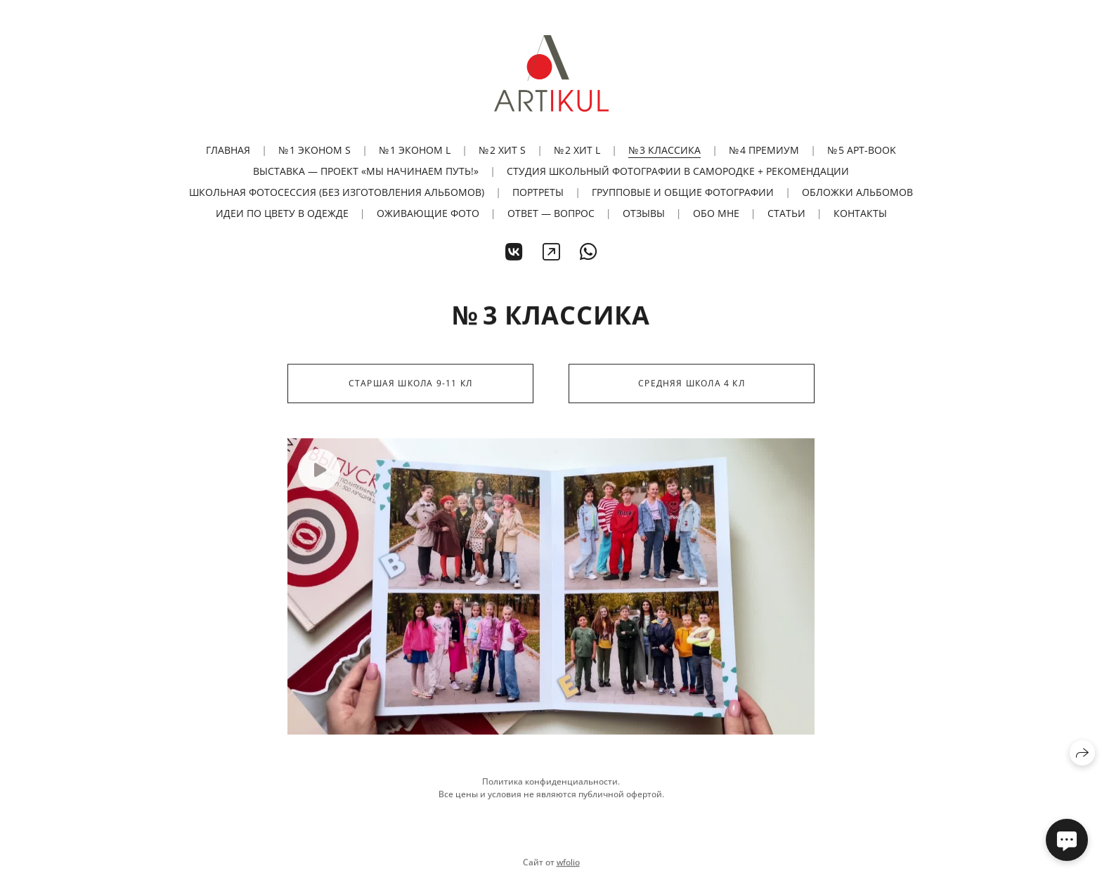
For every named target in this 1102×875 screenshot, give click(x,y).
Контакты (860, 213)
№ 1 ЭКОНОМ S (314, 150)
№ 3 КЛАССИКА (664, 150)
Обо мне (716, 213)
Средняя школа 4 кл (691, 384)
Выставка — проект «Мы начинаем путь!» (366, 171)
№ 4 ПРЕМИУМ (764, 150)
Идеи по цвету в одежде (282, 213)
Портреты (538, 192)
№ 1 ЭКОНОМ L (414, 150)
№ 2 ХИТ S (502, 150)
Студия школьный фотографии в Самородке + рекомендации (678, 171)
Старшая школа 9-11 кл (410, 384)
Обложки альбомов (857, 192)
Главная (228, 150)
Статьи (786, 213)
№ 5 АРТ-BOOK (861, 150)
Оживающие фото (428, 213)
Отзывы (644, 213)
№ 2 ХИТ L (577, 150)
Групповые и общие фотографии (683, 192)
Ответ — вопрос (551, 213)
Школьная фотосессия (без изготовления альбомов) (336, 192)
